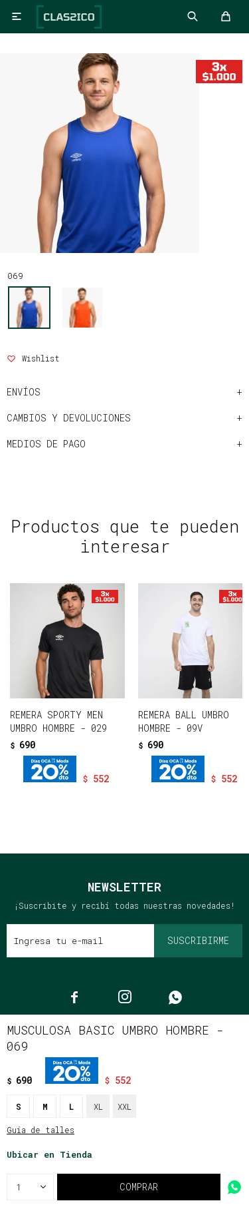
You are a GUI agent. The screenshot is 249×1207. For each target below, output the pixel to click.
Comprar (139, 1186)
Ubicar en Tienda (49, 1154)
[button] (96, 800)
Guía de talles (40, 1129)
